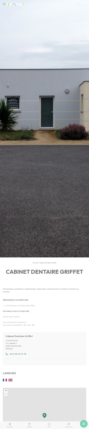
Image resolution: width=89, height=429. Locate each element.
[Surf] (85, 4)
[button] (70, 4)
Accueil (35, 263)
